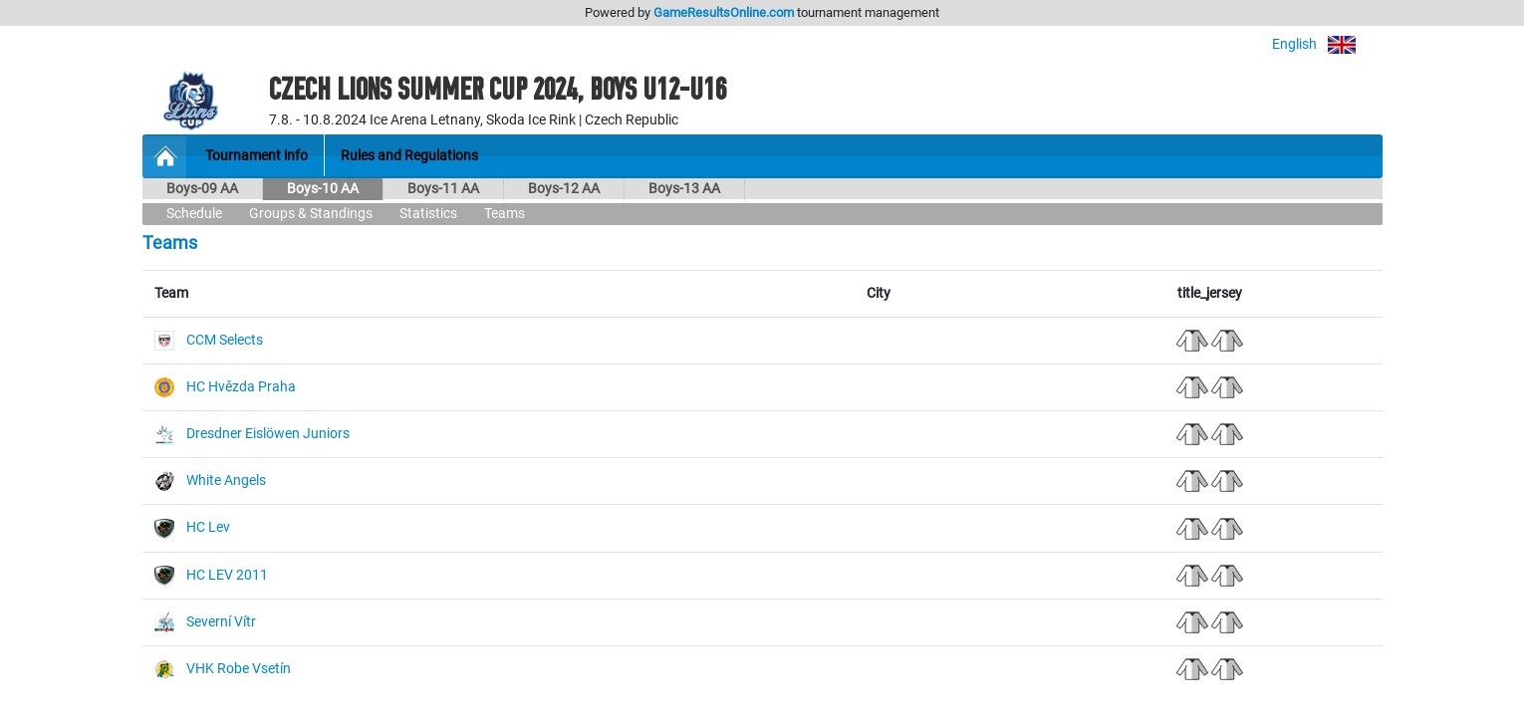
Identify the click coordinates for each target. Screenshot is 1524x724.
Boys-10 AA (323, 188)
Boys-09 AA (202, 188)
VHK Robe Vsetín (238, 668)
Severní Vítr (221, 621)
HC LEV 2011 (227, 575)
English (1327, 44)
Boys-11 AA (443, 188)
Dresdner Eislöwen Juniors (268, 433)
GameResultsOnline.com (723, 12)
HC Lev (208, 527)
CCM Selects (224, 340)
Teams (504, 213)
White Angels (226, 480)
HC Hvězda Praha (241, 386)
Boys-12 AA (564, 188)
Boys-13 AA (684, 188)
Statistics (428, 213)
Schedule (194, 213)
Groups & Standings (311, 213)
